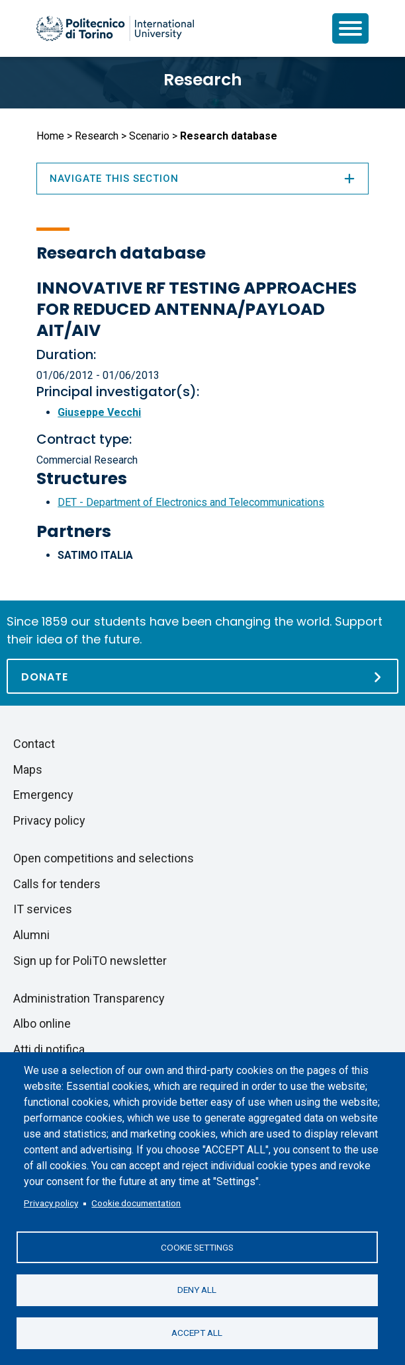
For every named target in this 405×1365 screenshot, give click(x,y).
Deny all (196, 1289)
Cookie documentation (136, 1203)
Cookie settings (197, 1246)
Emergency (43, 795)
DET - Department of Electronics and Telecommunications (191, 502)
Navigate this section (202, 179)
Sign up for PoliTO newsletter (90, 961)
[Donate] (202, 676)
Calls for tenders (57, 884)
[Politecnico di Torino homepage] (115, 28)
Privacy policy (51, 1203)
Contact (34, 744)
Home (50, 136)
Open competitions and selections (103, 858)
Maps (27, 769)
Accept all (196, 1332)
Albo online (42, 1023)
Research (202, 79)
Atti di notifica (49, 1049)
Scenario (149, 136)
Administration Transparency (89, 998)
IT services (42, 909)
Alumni (31, 935)
